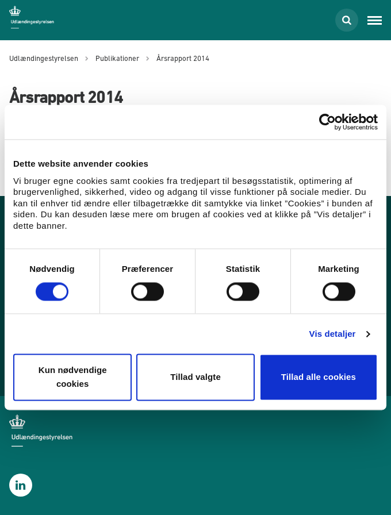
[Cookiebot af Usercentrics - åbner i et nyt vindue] (327, 121)
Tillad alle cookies (318, 377)
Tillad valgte (195, 377)
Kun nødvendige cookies (73, 377)
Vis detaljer (332, 334)
